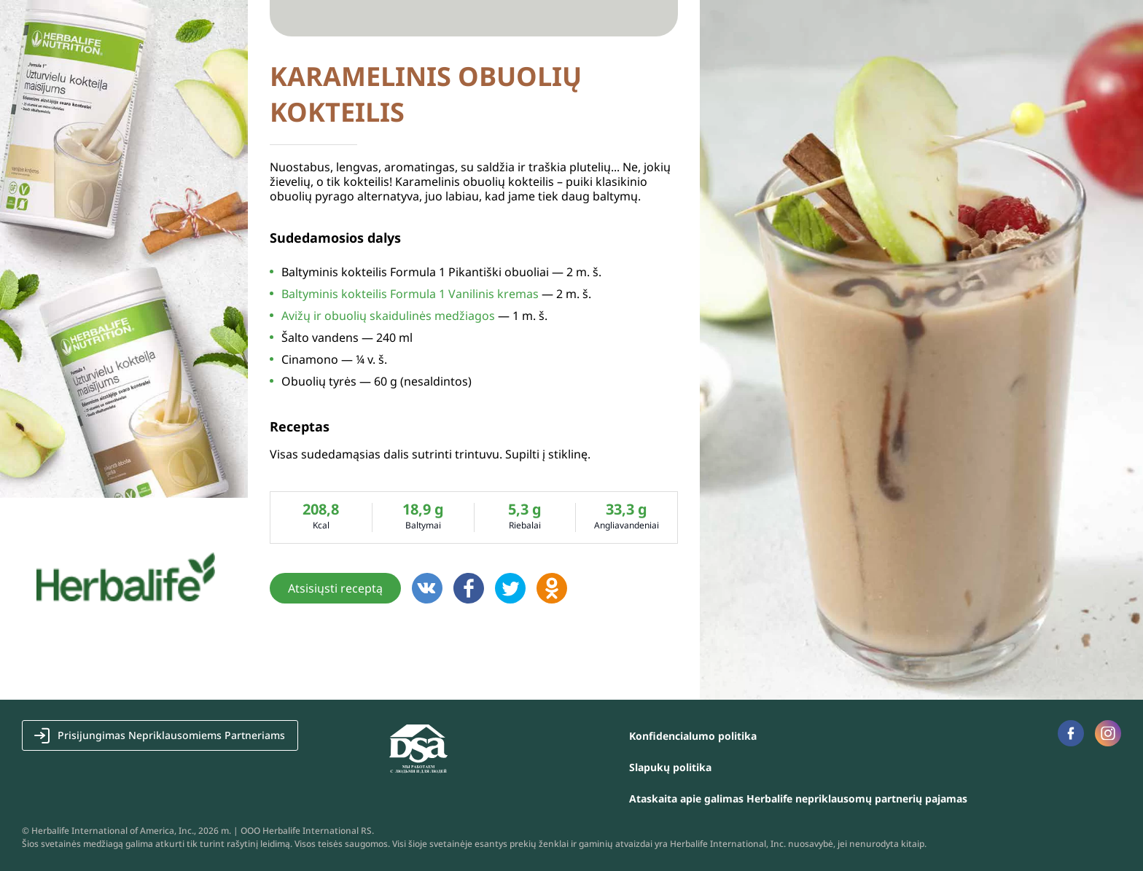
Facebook (1070, 733)
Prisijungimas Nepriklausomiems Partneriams (171, 735)
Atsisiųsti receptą (335, 588)
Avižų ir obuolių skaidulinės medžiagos (388, 316)
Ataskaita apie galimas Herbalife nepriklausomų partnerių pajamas (798, 798)
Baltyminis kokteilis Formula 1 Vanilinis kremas (410, 294)
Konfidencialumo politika (693, 736)
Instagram (1108, 733)
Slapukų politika (670, 767)
